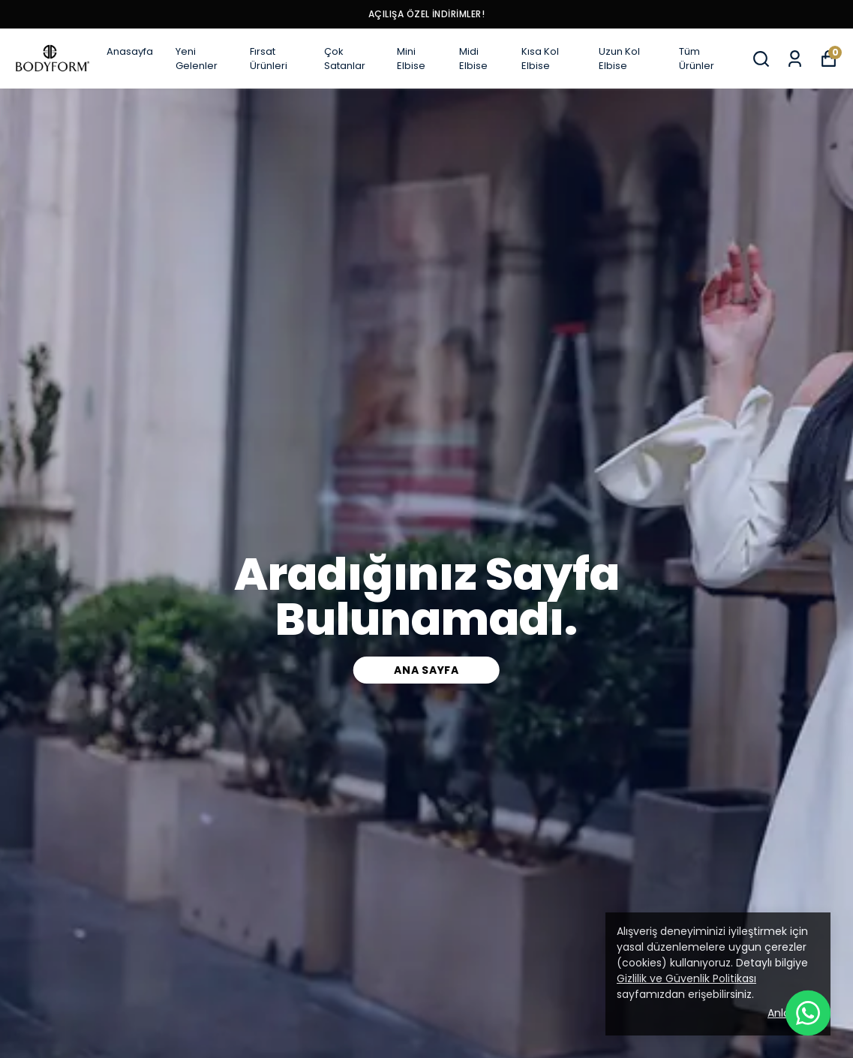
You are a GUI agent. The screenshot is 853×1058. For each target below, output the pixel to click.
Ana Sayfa (426, 670)
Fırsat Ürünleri (268, 59)
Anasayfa (130, 51)
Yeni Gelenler (197, 59)
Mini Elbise (411, 59)
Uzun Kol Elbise (619, 59)
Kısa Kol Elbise (540, 59)
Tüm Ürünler (696, 59)
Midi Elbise (473, 59)
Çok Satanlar (344, 59)
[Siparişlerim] (794, 59)
